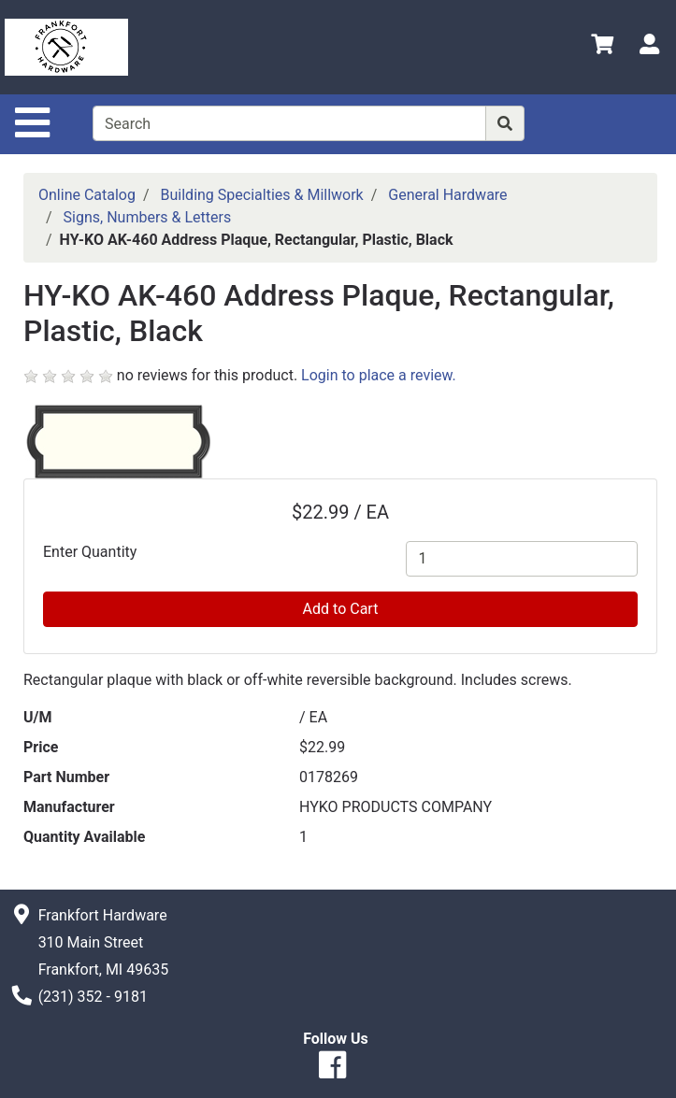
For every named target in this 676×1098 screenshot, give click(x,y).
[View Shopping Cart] (602, 47)
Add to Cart (341, 609)
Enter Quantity (90, 552)
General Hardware (447, 195)
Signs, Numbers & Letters (148, 217)
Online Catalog (87, 195)
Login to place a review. (378, 375)
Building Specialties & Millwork (262, 195)
